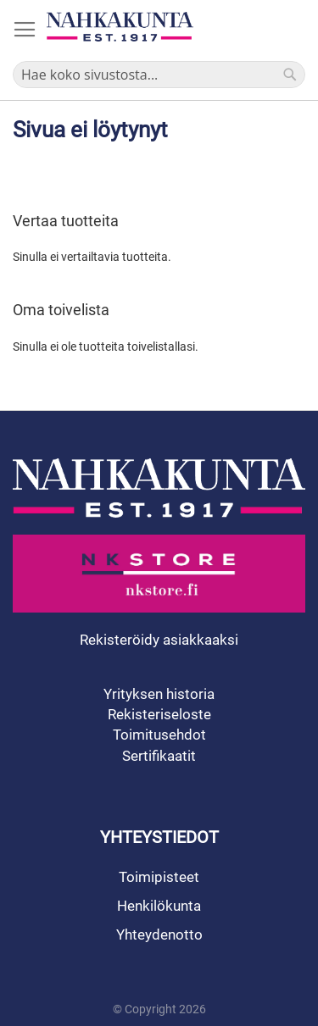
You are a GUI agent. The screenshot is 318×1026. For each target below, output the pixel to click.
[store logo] (120, 27)
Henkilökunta (159, 905)
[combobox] (159, 74)
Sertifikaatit (159, 755)
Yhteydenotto (159, 934)
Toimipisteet (159, 876)
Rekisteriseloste (159, 714)
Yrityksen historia (159, 693)
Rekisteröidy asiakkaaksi (159, 639)
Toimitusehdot (159, 734)
